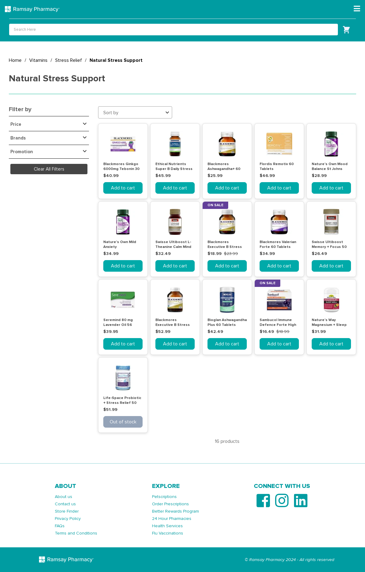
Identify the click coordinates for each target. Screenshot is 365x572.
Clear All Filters (49, 169)
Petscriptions (164, 496)
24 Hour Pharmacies (171, 518)
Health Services (167, 525)
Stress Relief (68, 60)
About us (63, 496)
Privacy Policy (68, 518)
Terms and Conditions (76, 533)
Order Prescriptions (170, 504)
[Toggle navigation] (357, 9)
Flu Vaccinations (167, 533)
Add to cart (123, 188)
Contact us (65, 504)
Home (15, 60)
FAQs (60, 525)
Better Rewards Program (175, 511)
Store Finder (67, 511)
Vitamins (38, 60)
